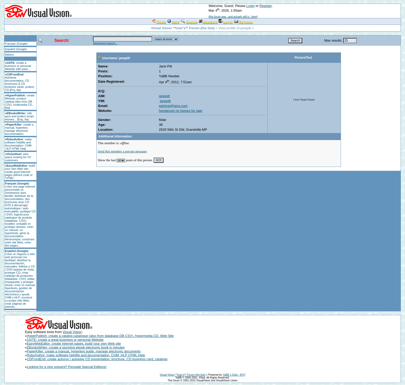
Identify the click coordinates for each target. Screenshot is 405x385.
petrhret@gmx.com (173, 106)
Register (265, 6)
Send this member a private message (122, 151)
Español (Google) (16, 49)
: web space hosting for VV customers (18, 157)
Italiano (9, 54)
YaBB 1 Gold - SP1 (234, 374)
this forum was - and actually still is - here (233, 16)
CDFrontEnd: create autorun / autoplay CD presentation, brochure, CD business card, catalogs (97, 359)
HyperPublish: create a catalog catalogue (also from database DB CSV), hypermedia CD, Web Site (99, 336)
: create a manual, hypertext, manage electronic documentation (19, 129)
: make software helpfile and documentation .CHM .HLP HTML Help (18, 144)
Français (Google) (16, 43)
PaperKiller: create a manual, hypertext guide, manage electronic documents (83, 351)
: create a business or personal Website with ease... (18, 66)
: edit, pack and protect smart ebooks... (19, 116)
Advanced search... (105, 43)
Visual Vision (72, 332)
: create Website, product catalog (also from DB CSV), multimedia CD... (20, 100)
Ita (18, 89)
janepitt (164, 96)
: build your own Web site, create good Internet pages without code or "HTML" (20, 172)
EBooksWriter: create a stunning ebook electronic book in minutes (74, 347)
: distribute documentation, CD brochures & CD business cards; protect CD (19, 82)
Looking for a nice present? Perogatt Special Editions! (66, 367)
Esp (20, 119)
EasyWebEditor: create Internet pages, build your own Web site (74, 343)
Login (250, 6)
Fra (13, 89)
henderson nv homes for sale (180, 111)
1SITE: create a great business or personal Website (64, 340)
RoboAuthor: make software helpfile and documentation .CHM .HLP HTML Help (85, 355)
